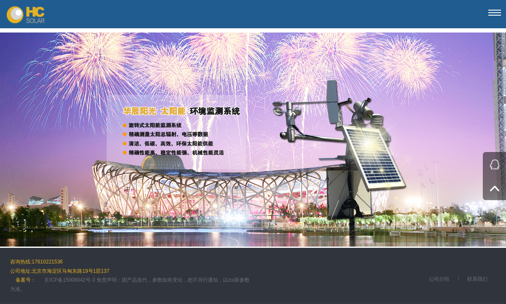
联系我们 (477, 279)
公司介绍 (439, 279)
